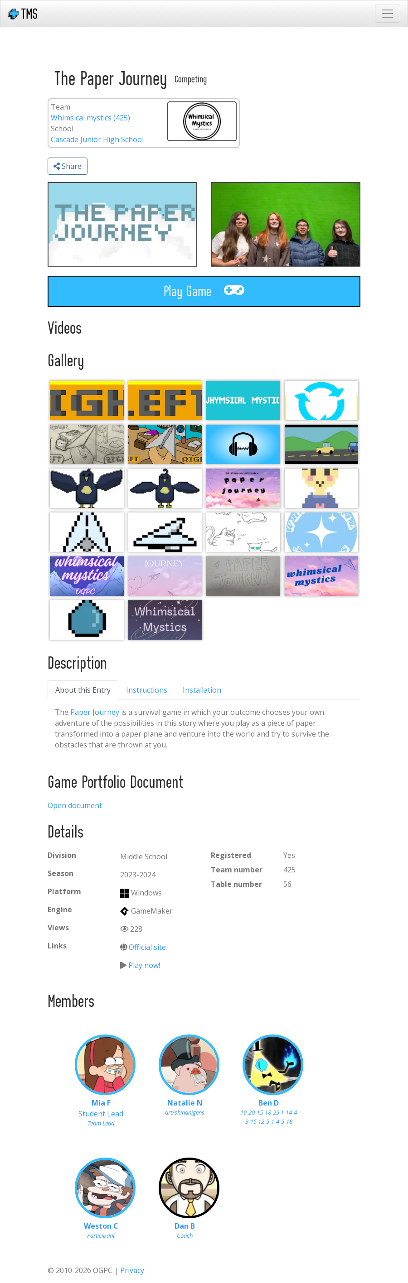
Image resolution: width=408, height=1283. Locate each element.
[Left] (165, 400)
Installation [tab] (202, 690)
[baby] (322, 488)
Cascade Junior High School (97, 139)
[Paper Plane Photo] (87, 444)
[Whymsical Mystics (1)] (243, 400)
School (62, 129)
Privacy (132, 1270)
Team (60, 107)
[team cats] (243, 532)
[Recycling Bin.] (322, 400)
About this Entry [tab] (83, 690)
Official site (147, 947)
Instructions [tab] (146, 690)
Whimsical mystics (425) (90, 118)
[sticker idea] (322, 576)
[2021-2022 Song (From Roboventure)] (243, 444)
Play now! (144, 965)
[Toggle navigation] (387, 14)
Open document (75, 805)
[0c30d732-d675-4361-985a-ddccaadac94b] (87, 488)
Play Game (204, 290)
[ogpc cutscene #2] (322, 444)
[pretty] (322, 532)
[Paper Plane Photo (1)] (165, 444)
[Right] (87, 400)
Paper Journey (94, 712)
